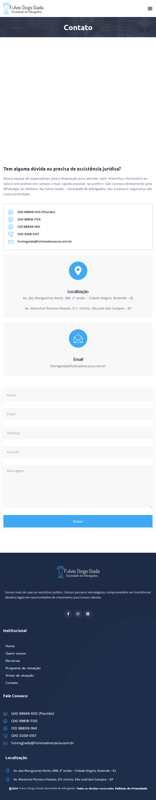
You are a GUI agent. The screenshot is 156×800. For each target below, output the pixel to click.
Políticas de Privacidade (131, 788)
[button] (150, 8)
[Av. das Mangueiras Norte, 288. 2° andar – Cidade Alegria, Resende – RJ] (78, 68)
